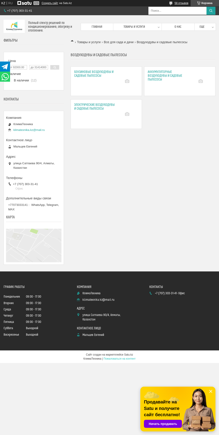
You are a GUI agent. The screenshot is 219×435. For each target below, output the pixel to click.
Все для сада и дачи (119, 42)
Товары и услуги (134, 27)
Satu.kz (128, 354)
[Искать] (210, 11)
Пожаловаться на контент (119, 358)
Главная (97, 27)
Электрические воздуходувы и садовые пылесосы (94, 107)
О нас (178, 27)
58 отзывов (181, 3)
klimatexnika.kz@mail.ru (29, 130)
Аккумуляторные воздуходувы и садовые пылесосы (165, 75)
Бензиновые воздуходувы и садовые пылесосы (94, 74)
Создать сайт (50, 3)
